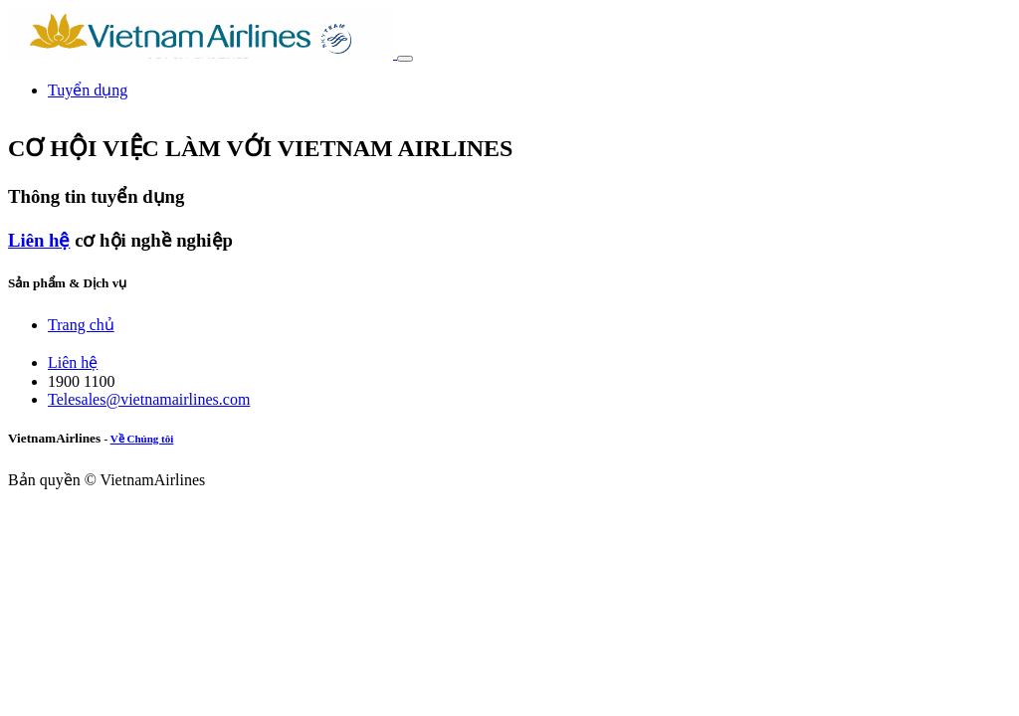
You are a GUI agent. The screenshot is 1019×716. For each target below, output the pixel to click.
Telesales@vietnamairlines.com (149, 399)
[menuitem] (87, 90)
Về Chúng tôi (142, 439)
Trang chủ (81, 324)
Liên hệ (39, 240)
